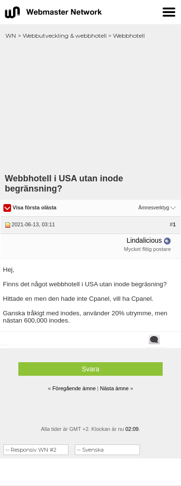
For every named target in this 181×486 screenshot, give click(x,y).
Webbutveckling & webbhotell (65, 35)
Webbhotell (129, 35)
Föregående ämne (74, 388)
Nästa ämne (114, 388)
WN (10, 35)
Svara (90, 369)
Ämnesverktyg (154, 207)
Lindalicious (144, 240)
